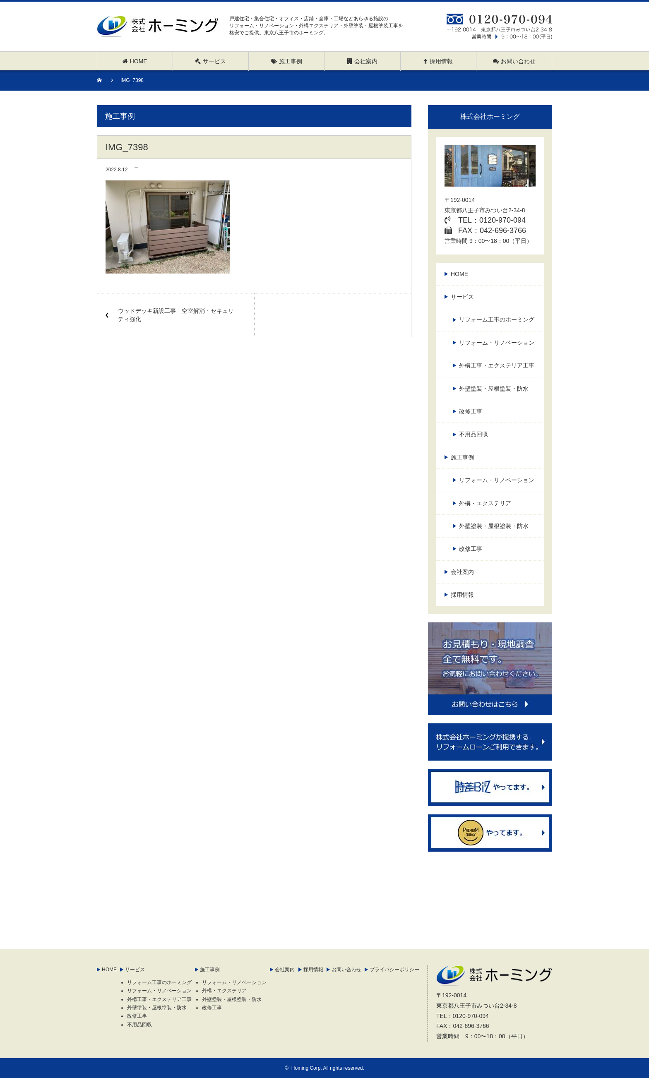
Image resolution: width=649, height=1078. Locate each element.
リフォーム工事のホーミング (496, 319)
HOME (459, 274)
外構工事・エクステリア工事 (496, 365)
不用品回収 (473, 434)
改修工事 (470, 411)
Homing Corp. (306, 1068)
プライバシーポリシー (394, 969)
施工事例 (462, 457)
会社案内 (462, 572)
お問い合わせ (346, 969)
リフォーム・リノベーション (496, 342)
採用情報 (462, 594)
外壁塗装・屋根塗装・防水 (494, 388)
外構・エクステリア (485, 503)
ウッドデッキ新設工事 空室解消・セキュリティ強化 (176, 314)
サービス (462, 296)
